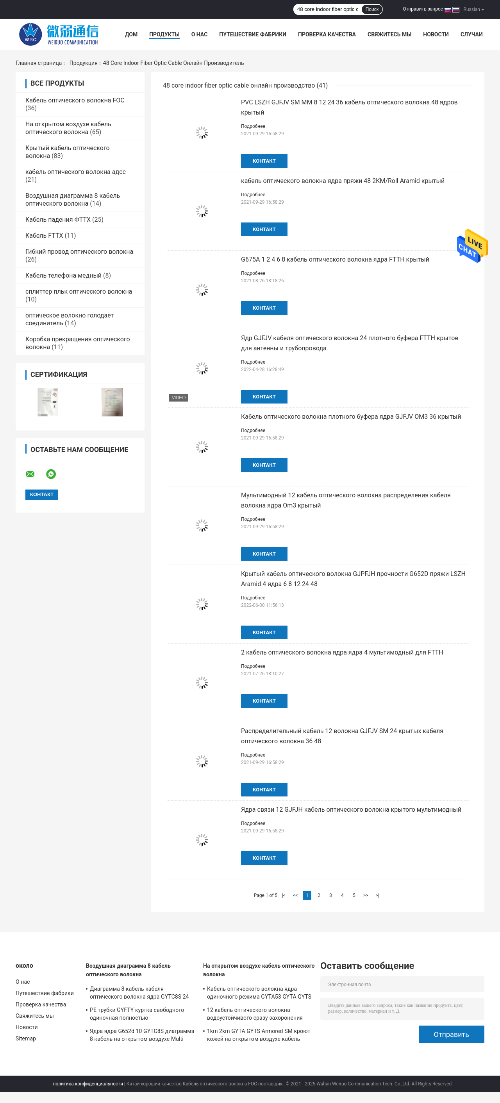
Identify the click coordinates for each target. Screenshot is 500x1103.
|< (284, 895)
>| (377, 895)
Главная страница (39, 63)
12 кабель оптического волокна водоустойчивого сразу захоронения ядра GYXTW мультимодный (255, 1015)
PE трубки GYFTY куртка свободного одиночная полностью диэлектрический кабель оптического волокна (139, 1015)
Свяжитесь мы (389, 34)
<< (295, 895)
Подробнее (253, 126)
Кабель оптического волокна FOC (75, 100)
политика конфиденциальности (88, 1084)
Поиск (372, 9)
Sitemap (26, 1038)
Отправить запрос (423, 9)
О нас (199, 34)
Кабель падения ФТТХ (58, 219)
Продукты (164, 34)
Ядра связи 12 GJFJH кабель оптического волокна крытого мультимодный (351, 809)
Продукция (84, 63)
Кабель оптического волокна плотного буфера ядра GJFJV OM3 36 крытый (351, 416)
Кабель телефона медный (63, 275)
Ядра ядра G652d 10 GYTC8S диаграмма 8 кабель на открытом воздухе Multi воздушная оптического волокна (142, 1036)
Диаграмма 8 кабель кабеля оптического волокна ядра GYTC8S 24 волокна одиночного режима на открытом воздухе (139, 994)
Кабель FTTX (44, 235)
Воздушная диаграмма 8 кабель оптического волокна (72, 199)
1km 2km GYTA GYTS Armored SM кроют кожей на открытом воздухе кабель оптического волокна (259, 1036)
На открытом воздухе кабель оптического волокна (68, 128)
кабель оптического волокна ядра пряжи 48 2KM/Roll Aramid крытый (343, 181)
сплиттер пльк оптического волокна (78, 291)
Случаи (472, 34)
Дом (131, 34)
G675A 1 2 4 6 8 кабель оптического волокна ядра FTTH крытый (335, 259)
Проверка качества (327, 34)
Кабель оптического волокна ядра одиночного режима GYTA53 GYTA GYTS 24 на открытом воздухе (259, 994)
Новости (436, 34)
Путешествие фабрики (252, 34)
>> (365, 895)
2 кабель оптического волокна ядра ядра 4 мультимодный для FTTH (342, 652)
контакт (264, 161)
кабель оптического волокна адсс (75, 172)
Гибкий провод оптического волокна (79, 251)
